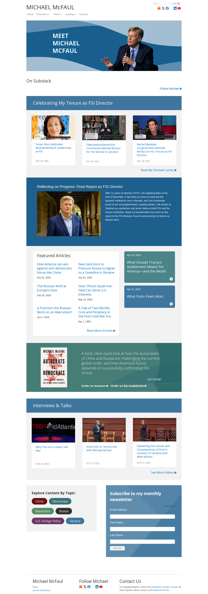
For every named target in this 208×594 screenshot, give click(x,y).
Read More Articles (100, 330)
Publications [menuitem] (42, 14)
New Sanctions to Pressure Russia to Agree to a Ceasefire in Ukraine (96, 268)
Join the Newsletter (41, 590)
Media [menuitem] (57, 14)
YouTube (179, 8)
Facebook (167, 8)
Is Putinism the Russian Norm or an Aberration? (54, 310)
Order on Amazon (93, 386)
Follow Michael (169, 88)
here (152, 212)
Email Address (119, 510)
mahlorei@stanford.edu (158, 590)
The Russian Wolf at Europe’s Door (51, 288)
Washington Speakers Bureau (164, 586)
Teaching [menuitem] (83, 14)
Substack (159, 8)
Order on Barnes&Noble (127, 386)
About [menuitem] (30, 14)
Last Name (116, 535)
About (35, 586)
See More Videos (162, 472)
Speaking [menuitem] (70, 14)
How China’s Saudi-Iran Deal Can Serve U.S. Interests (95, 290)
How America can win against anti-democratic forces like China (54, 268)
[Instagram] (171, 8)
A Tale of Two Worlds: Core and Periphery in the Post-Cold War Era (94, 312)
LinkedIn (175, 8)
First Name (116, 522)
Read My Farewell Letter (157, 170)
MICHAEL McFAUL (50, 7)
